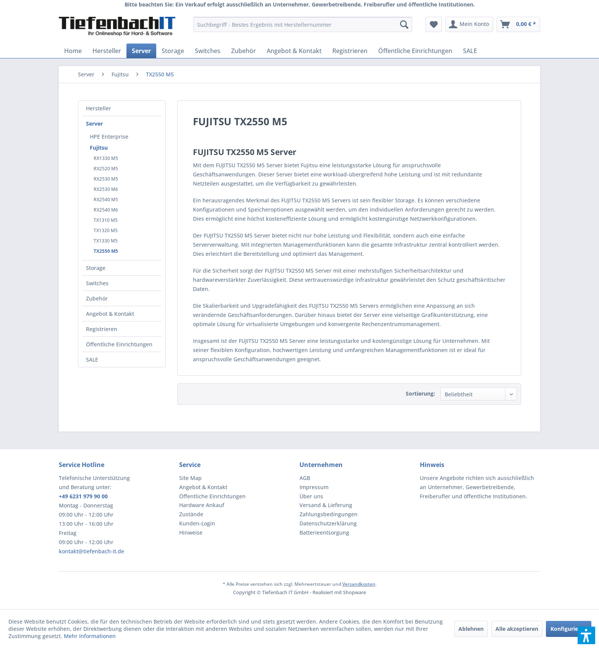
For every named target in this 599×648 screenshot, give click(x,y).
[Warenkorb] (518, 24)
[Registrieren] (350, 51)
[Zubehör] (243, 51)
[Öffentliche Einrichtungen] (415, 51)
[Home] (73, 51)
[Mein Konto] (469, 24)
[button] (586, 635)
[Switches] (207, 51)
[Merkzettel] (434, 24)
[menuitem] (302, 24)
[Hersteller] (106, 51)
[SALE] (470, 51)
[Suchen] (404, 24)
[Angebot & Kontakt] (294, 51)
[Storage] (172, 51)
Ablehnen (471, 628)
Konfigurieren (568, 628)
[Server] (141, 51)
